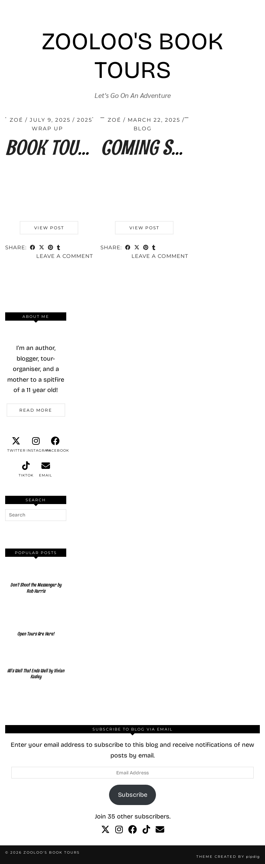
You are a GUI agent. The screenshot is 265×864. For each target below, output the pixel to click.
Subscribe (132, 794)
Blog (143, 128)
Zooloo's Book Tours (132, 55)
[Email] (160, 830)
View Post (49, 227)
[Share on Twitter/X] (41, 248)
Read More (35, 410)
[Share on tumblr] (58, 248)
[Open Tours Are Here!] (35, 623)
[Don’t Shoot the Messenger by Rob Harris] (35, 581)
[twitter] (16, 445)
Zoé (16, 120)
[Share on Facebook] (32, 248)
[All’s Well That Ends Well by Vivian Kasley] (35, 666)
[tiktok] (26, 470)
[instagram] (36, 445)
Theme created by (228, 856)
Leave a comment (64, 256)
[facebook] (55, 445)
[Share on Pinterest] (50, 248)
